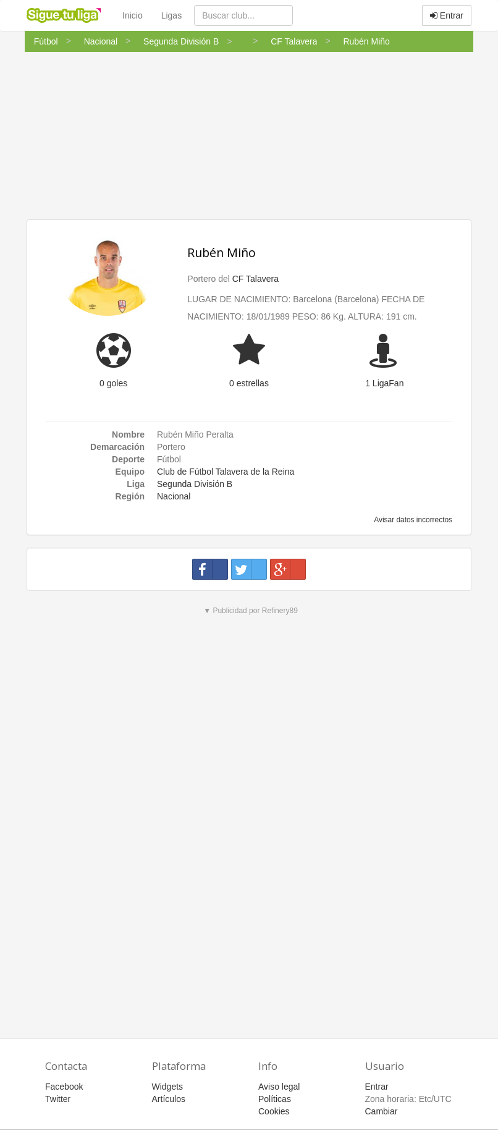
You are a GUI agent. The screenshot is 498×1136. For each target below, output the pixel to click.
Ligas (171, 15)
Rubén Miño (221, 252)
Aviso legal (279, 1086)
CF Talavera (255, 279)
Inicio (132, 15)
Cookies (274, 1111)
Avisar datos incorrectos (412, 519)
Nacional (173, 496)
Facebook (64, 1086)
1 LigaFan (384, 383)
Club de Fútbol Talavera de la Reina (225, 472)
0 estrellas (249, 383)
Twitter (57, 1099)
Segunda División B (194, 484)
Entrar (446, 15)
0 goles (113, 383)
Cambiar (381, 1111)
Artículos (168, 1099)
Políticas (274, 1099)
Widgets (168, 1086)
